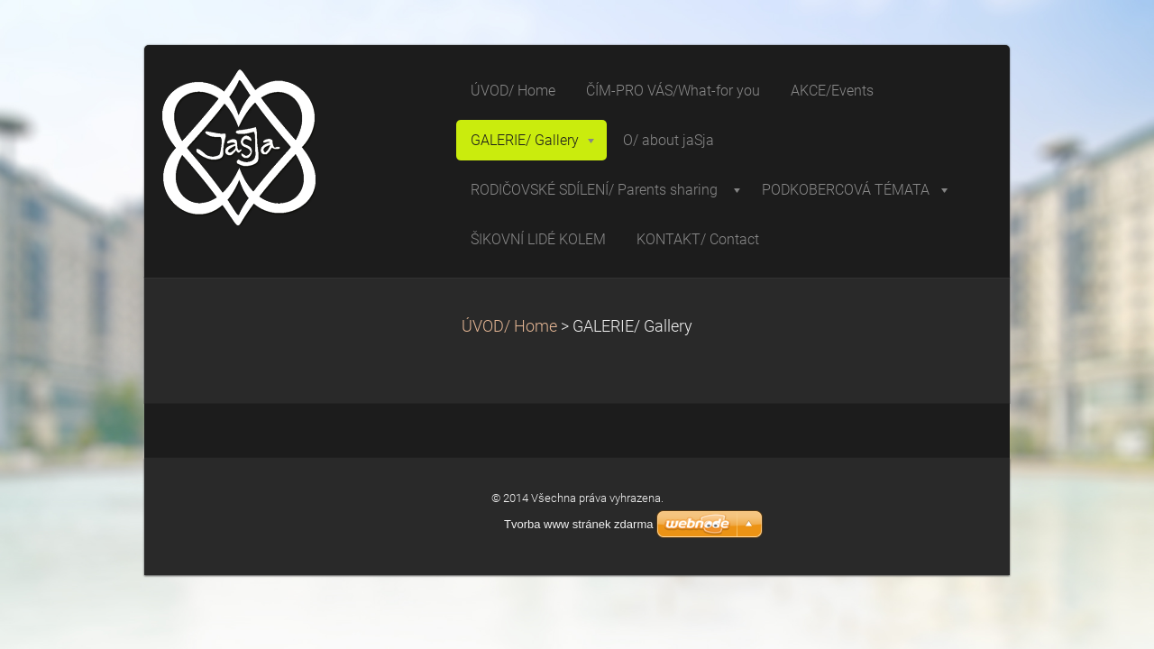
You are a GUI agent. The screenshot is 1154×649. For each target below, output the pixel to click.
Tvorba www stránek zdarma (578, 524)
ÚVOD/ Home (509, 326)
